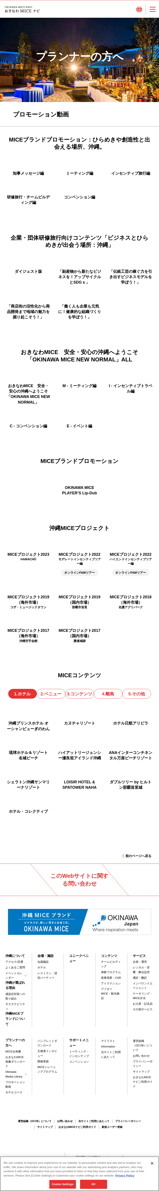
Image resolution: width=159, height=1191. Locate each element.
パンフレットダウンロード (47, 1043)
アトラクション (111, 983)
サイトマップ (141, 1071)
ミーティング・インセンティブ (79, 1054)
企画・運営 (140, 961)
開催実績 (43, 1061)
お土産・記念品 (143, 1003)
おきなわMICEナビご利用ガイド (143, 1082)
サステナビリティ (15, 1006)
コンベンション (79, 1061)
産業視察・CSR (111, 977)
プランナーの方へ (15, 1042)
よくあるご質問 (15, 967)
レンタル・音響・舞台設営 (141, 970)
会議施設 (43, 961)
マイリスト (108, 1041)
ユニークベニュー (79, 958)
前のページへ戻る (138, 856)
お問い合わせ (141, 1055)
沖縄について (15, 956)
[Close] (152, 1163)
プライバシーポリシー (143, 1064)
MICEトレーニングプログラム (47, 1069)
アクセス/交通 (14, 961)
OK (93, 1184)
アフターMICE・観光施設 (110, 993)
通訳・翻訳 (140, 977)
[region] (79, 1173)
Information (108, 1046)
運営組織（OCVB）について (142, 1045)
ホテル (41, 967)
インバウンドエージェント (143, 986)
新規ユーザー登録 (112, 1127)
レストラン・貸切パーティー (47, 975)
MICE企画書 (13, 1051)
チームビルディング (111, 964)
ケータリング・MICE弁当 (143, 996)
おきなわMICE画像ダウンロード (15, 1061)
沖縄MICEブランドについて (15, 1019)
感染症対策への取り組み (15, 996)
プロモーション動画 (15, 1084)
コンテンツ (109, 956)
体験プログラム (111, 972)
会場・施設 (45, 956)
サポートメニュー (79, 1042)
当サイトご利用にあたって (111, 1054)
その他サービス (143, 1009)
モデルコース (13, 1092)
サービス (139, 956)
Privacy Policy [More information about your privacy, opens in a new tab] (124, 1175)
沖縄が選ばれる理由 (15, 985)
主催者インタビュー (47, 1053)
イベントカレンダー (13, 975)
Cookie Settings (63, 1184)
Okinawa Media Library (13, 1074)
